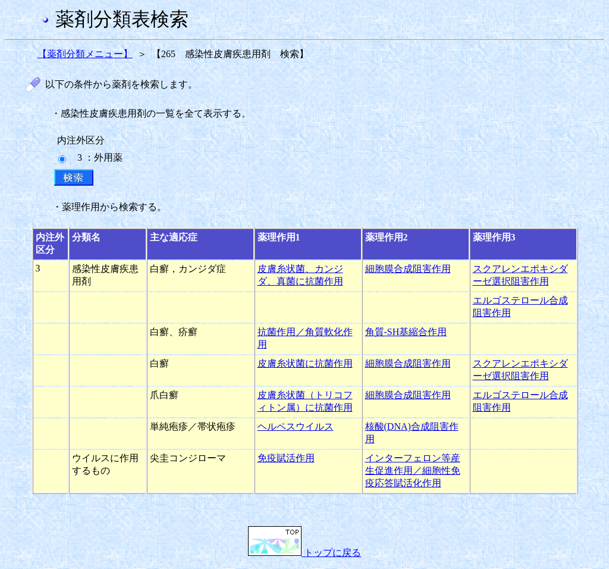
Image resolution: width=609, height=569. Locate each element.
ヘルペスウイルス (296, 426)
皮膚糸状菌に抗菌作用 (305, 363)
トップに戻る (304, 553)
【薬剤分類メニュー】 (85, 54)
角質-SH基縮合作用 (406, 332)
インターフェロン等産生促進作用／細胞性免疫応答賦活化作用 (412, 470)
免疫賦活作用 (286, 458)
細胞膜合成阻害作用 (408, 269)
